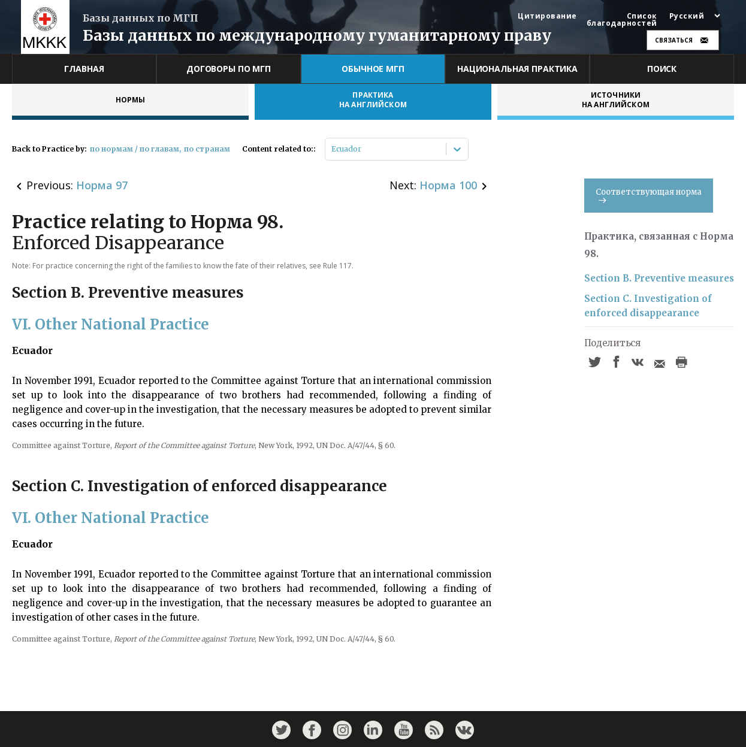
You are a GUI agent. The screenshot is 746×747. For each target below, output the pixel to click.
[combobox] (332, 149)
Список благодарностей (622, 20)
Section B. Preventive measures (659, 278)
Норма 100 (448, 185)
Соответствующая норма (649, 195)
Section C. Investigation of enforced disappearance (648, 306)
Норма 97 (102, 185)
